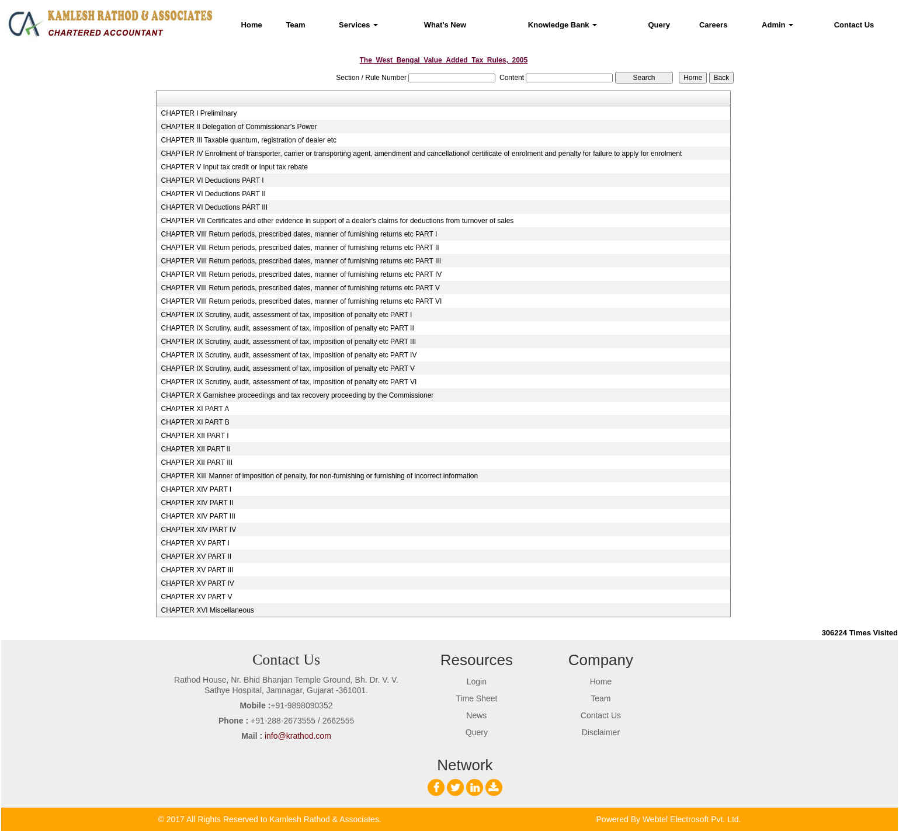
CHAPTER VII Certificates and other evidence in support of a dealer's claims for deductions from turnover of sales (337, 221)
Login (477, 681)
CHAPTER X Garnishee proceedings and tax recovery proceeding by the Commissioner (297, 395)
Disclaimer (601, 732)
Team (296, 24)
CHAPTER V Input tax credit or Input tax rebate (234, 167)
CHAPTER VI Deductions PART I (212, 180)
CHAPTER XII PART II (195, 449)
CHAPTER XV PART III (197, 570)
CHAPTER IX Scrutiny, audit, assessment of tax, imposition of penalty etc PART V (288, 368)
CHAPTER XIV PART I (196, 489)
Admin (777, 24)
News (476, 715)
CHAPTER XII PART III (196, 462)
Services (358, 24)
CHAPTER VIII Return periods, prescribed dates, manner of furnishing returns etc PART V (300, 288)
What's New (445, 24)
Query (659, 24)
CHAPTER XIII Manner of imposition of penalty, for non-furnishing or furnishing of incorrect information (319, 476)
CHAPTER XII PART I (194, 436)
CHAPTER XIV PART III (198, 516)
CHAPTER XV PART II (196, 556)
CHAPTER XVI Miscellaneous (207, 610)
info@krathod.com (298, 735)
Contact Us (854, 24)
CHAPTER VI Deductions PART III (214, 207)
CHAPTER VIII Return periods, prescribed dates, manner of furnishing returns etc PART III (301, 261)
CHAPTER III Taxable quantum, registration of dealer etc (248, 140)
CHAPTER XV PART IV (197, 583)
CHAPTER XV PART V (196, 597)
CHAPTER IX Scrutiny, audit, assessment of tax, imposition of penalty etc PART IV (288, 355)
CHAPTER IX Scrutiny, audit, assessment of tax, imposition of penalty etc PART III (288, 342)
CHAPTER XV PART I (195, 543)
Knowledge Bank (562, 24)
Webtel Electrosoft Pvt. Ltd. (692, 819)
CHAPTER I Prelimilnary (199, 113)
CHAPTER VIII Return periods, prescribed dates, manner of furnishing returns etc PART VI (301, 301)
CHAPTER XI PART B (195, 422)
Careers (713, 24)
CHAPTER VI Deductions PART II (213, 194)
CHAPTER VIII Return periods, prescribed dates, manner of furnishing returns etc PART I (299, 234)
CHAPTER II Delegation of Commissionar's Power (239, 127)
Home (251, 24)
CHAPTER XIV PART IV (198, 530)
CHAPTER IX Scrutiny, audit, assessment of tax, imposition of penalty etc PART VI (288, 382)
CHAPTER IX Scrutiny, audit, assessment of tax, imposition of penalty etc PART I (286, 315)
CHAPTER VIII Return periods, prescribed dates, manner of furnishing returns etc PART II (300, 248)
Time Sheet (476, 698)
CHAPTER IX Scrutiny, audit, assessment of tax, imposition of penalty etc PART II (287, 328)
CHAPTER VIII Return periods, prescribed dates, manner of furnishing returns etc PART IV (301, 274)
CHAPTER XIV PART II (197, 503)
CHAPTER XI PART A (195, 409)
